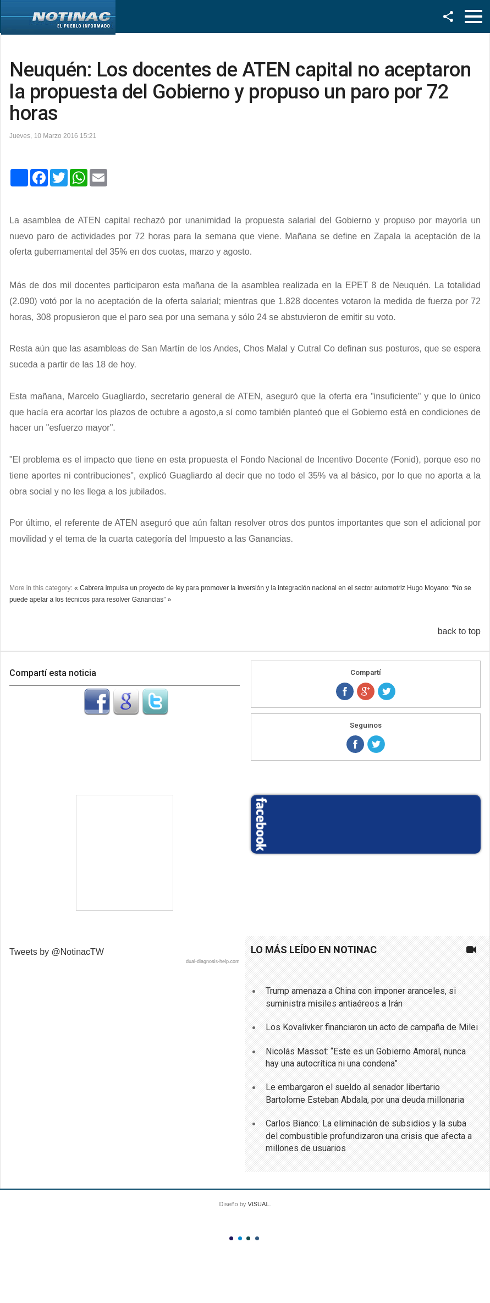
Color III (248, 1238)
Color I (231, 1238)
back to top (459, 631)
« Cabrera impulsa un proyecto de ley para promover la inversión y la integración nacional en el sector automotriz (239, 588)
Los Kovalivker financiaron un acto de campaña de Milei (372, 1027)
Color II (240, 1238)
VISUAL (258, 1204)
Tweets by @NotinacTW (56, 951)
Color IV (257, 1238)
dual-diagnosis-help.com (213, 961)
